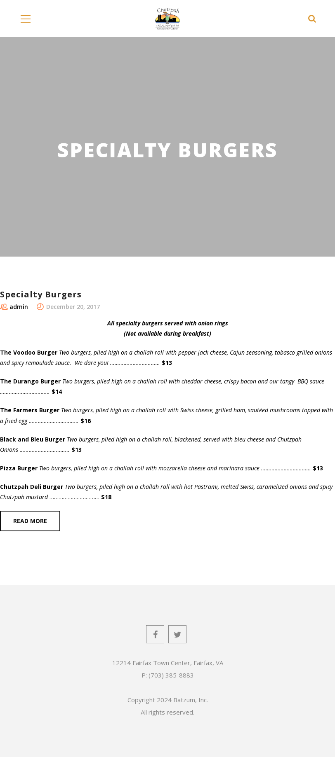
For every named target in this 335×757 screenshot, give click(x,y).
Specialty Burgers (41, 294)
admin (18, 307)
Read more (30, 521)
